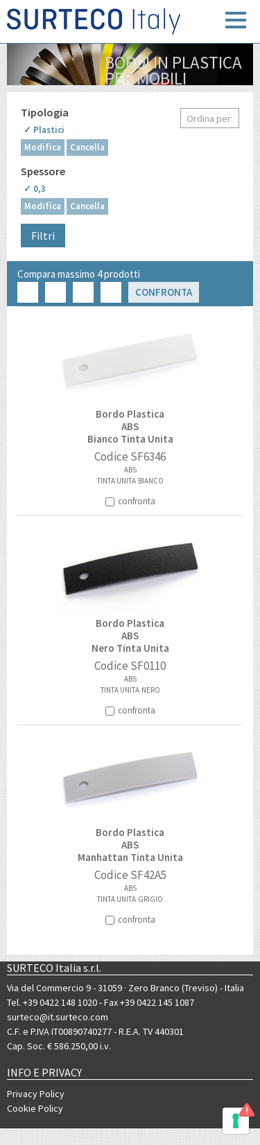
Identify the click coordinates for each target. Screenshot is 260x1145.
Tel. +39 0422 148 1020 (52, 1002)
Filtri (43, 235)
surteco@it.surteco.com (57, 1017)
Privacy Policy (35, 1094)
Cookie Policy (35, 1108)
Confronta (163, 292)
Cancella (87, 147)
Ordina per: (210, 118)
